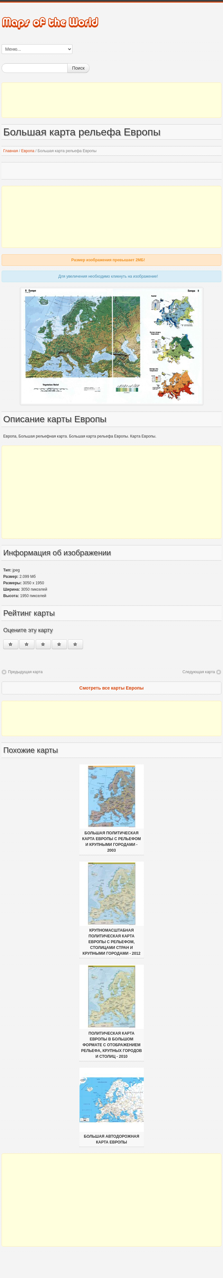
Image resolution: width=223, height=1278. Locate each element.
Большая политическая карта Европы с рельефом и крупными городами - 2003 (111, 842)
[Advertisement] (111, 100)
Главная (10, 151)
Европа (27, 151)
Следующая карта (198, 672)
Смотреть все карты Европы (111, 688)
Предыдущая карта (25, 672)
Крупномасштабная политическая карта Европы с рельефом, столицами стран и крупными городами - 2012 (112, 942)
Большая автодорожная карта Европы (111, 1139)
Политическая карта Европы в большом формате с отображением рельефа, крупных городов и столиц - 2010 (111, 1045)
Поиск (78, 68)
